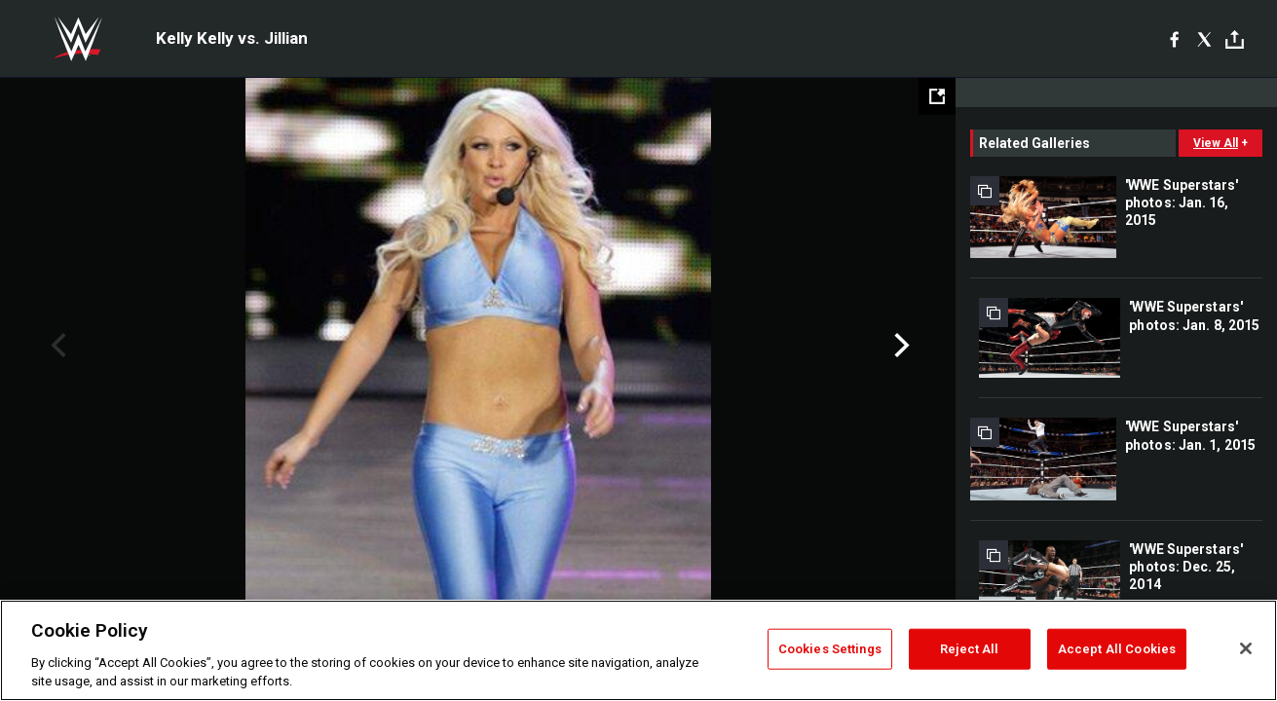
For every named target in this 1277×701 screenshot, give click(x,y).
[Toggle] (1235, 39)
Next (900, 345)
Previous (56, 345)
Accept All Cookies (1117, 649)
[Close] (1245, 648)
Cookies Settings (830, 649)
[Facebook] (1174, 39)
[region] (638, 650)
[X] (1204, 39)
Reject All (969, 649)
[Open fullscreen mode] (937, 96)
